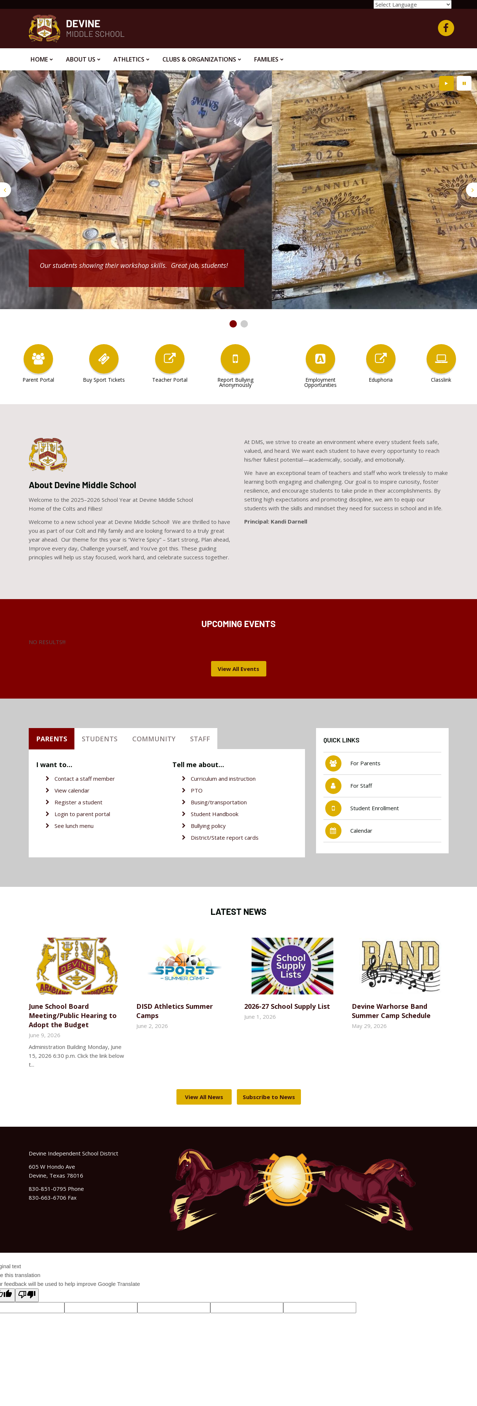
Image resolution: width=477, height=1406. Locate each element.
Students (100, 738)
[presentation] (5, 189)
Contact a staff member (85, 778)
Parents (51, 738)
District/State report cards (225, 837)
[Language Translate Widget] (412, 4)
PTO (197, 790)
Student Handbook (214, 814)
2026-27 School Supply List (287, 1006)
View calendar (72, 790)
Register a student (78, 802)
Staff (200, 738)
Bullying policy (208, 825)
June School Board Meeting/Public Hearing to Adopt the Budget (73, 1015)
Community (153, 738)
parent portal (93, 814)
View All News (204, 1097)
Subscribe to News (269, 1097)
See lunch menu (74, 825)
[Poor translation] (27, 1295)
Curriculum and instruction (223, 778)
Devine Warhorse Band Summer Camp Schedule (391, 1011)
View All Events (238, 668)
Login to (66, 814)
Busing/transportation (219, 802)
